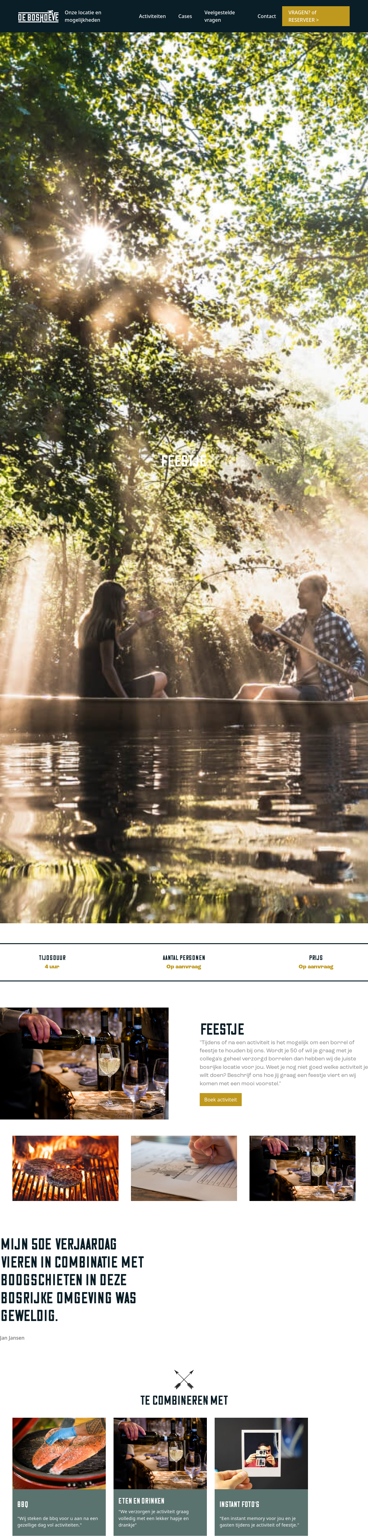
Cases (185, 16)
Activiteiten (152, 16)
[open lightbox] (65, 1168)
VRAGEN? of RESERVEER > (303, 16)
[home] (38, 16)
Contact (267, 16)
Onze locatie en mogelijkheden (83, 16)
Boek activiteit (220, 1099)
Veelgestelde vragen (219, 16)
